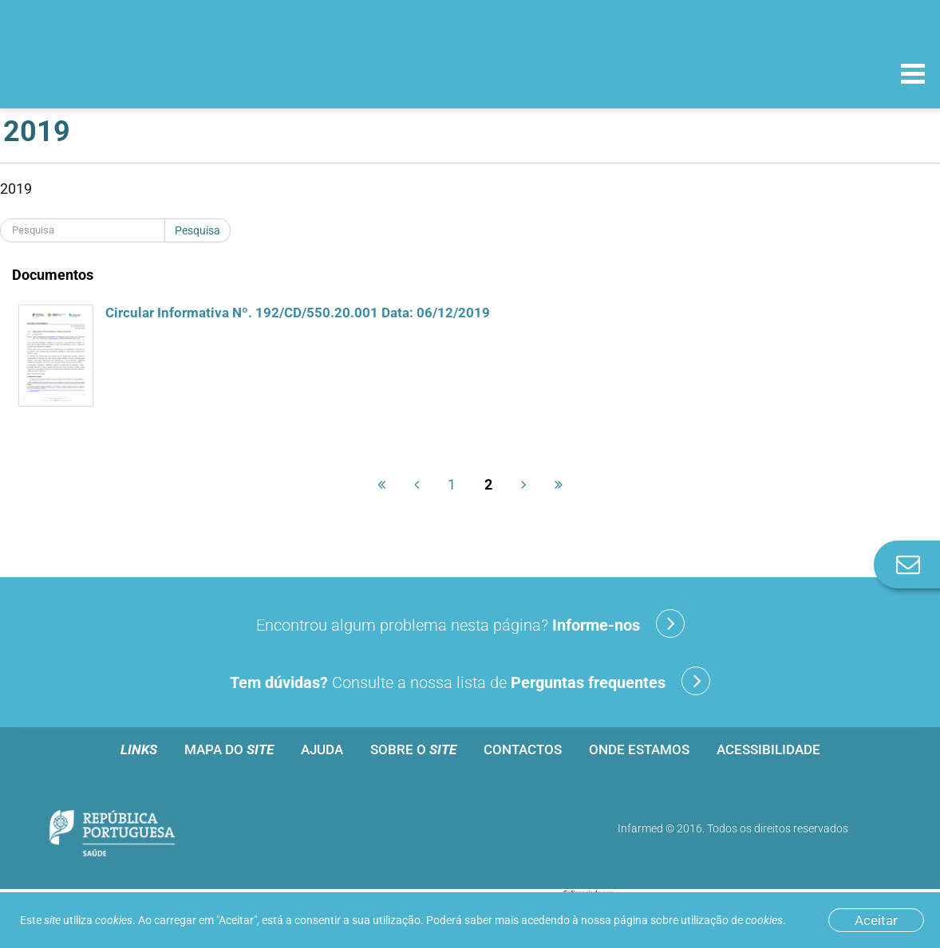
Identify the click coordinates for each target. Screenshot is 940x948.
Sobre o (413, 749)
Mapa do (229, 749)
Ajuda (322, 749)
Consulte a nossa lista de (470, 681)
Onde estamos (639, 749)
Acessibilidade (768, 749)
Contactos (523, 749)
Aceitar (876, 920)
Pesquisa (197, 230)
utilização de (732, 920)
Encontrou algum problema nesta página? (470, 623)
